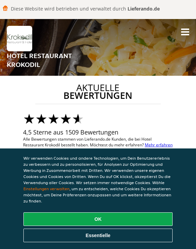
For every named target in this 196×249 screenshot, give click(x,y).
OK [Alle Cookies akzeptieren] (98, 219)
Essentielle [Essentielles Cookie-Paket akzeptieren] (97, 235)
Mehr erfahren (159, 145)
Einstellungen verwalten (46, 188)
